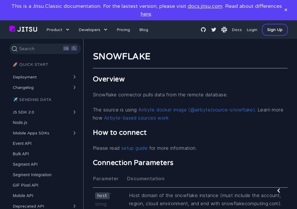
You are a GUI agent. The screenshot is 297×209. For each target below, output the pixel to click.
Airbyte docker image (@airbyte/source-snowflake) (196, 110)
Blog (143, 29)
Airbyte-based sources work (136, 118)
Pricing (123, 29)
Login (252, 29)
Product (58, 30)
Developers (93, 30)
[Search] (45, 49)
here (146, 14)
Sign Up (274, 29)
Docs (237, 29)
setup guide (134, 148)
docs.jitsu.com (205, 6)
